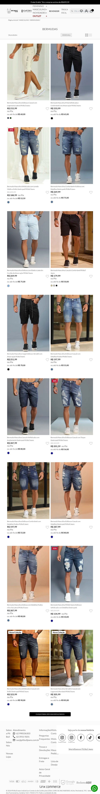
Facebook (81, 737)
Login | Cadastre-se (86, 11)
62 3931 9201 (21, 736)
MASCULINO (40, 9)
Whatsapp (94, 788)
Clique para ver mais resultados (50, 714)
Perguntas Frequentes (44, 737)
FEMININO (40, 6)
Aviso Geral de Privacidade (44, 772)
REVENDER (54, 11)
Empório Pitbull (27, 11)
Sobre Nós (9, 744)
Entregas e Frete (44, 760)
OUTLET (40, 16)
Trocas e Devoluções (44, 748)
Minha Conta (54, 740)
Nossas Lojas (9, 755)
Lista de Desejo (54, 763)
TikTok (90, 737)
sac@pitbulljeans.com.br (27, 740)
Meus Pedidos (55, 752)
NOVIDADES (40, 12)
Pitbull (12, 11)
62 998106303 (21, 733)
